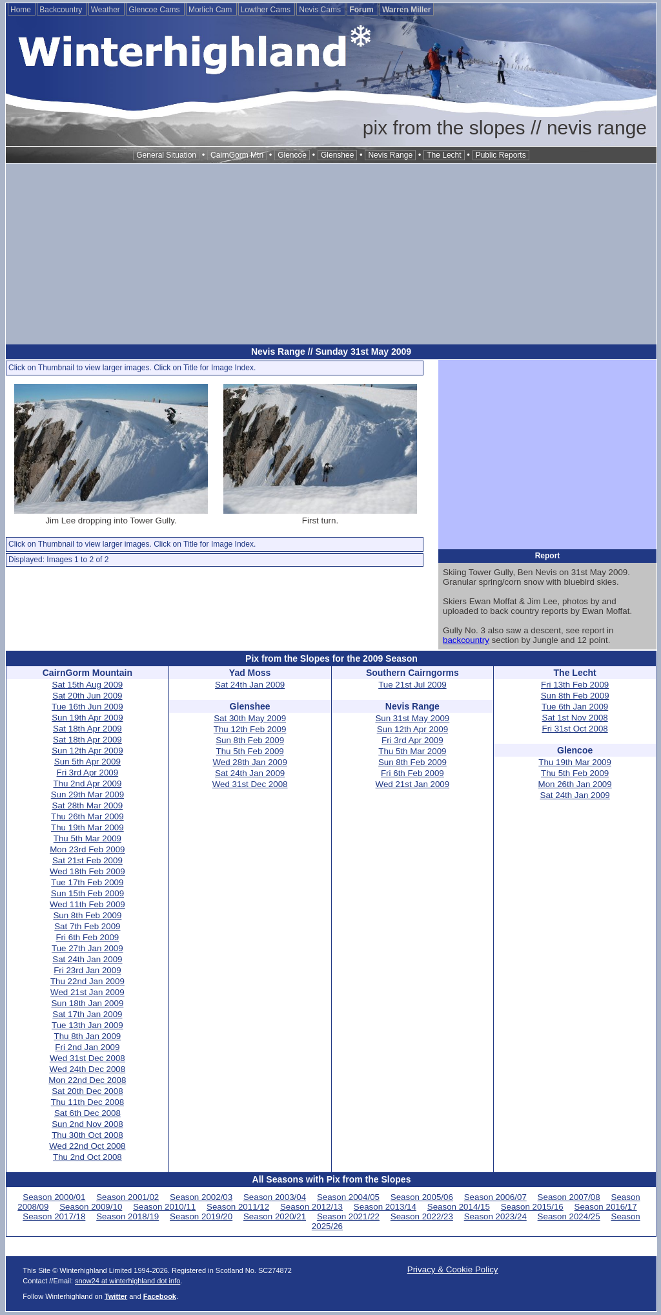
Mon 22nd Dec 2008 (87, 1080)
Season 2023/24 (495, 1216)
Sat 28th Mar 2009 (87, 805)
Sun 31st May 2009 (412, 718)
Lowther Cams (267, 9)
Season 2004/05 (348, 1197)
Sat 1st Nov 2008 (575, 717)
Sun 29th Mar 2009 (87, 794)
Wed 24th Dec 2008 (88, 1069)
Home (21, 9)
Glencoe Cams (155, 9)
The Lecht (444, 155)
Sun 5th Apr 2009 (87, 761)
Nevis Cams (321, 9)
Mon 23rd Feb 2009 (87, 849)
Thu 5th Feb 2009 (250, 751)
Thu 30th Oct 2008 (87, 1135)
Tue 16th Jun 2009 (87, 706)
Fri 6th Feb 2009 (87, 937)
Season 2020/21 (274, 1216)
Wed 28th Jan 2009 (249, 762)
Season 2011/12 (238, 1207)
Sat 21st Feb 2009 (87, 860)
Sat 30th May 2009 (250, 718)
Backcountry (61, 9)
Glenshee (337, 155)
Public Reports (501, 155)
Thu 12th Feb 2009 (250, 729)
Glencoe (292, 155)
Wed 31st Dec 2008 (87, 1058)
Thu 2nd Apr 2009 (87, 783)
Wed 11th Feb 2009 (87, 904)
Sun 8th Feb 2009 (87, 915)
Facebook (159, 1296)
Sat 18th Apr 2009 (87, 728)
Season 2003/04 (274, 1197)
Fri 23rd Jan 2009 (87, 970)
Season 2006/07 (495, 1197)
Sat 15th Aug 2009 (87, 684)
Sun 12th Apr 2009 (87, 750)
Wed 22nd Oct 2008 (87, 1146)
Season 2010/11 (164, 1207)
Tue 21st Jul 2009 (412, 684)
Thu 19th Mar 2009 (87, 827)
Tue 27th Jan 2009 (87, 948)
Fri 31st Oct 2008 (575, 728)
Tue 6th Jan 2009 (575, 706)
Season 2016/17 (606, 1207)
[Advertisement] (331, 253)
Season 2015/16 (532, 1207)
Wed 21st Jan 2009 (87, 992)
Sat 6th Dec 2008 (87, 1113)
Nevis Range (390, 155)
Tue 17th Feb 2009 (87, 882)
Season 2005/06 (422, 1197)
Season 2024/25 (569, 1216)
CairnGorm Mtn (236, 155)
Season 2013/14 (385, 1207)
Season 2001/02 (127, 1197)
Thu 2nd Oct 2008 (87, 1157)
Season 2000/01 (54, 1197)
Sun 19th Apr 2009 (87, 717)
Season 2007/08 (569, 1197)
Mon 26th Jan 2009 (575, 784)
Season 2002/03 (201, 1197)
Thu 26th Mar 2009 (87, 816)
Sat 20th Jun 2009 (87, 695)
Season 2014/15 (458, 1207)
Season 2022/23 (422, 1216)
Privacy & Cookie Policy (452, 1269)
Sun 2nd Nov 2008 (87, 1124)
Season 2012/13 (311, 1207)
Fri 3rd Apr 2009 (88, 772)
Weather (106, 9)
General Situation (166, 155)
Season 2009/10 (90, 1207)
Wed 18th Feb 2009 (87, 871)
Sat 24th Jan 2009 (87, 959)
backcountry (466, 640)
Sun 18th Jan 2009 (87, 1003)
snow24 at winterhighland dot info (127, 1281)
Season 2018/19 (127, 1216)
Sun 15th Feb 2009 (87, 893)
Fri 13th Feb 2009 (575, 684)
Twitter (116, 1296)
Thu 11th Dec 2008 (87, 1102)
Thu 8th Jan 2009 (87, 1036)
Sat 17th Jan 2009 (87, 1014)
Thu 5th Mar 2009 (87, 838)
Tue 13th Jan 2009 (87, 1025)
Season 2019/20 (201, 1216)
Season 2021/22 (348, 1216)
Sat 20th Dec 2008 (87, 1091)
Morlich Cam (211, 9)
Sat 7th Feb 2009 (87, 926)
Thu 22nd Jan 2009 (87, 981)
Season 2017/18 (54, 1216)
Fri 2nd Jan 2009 (87, 1047)
